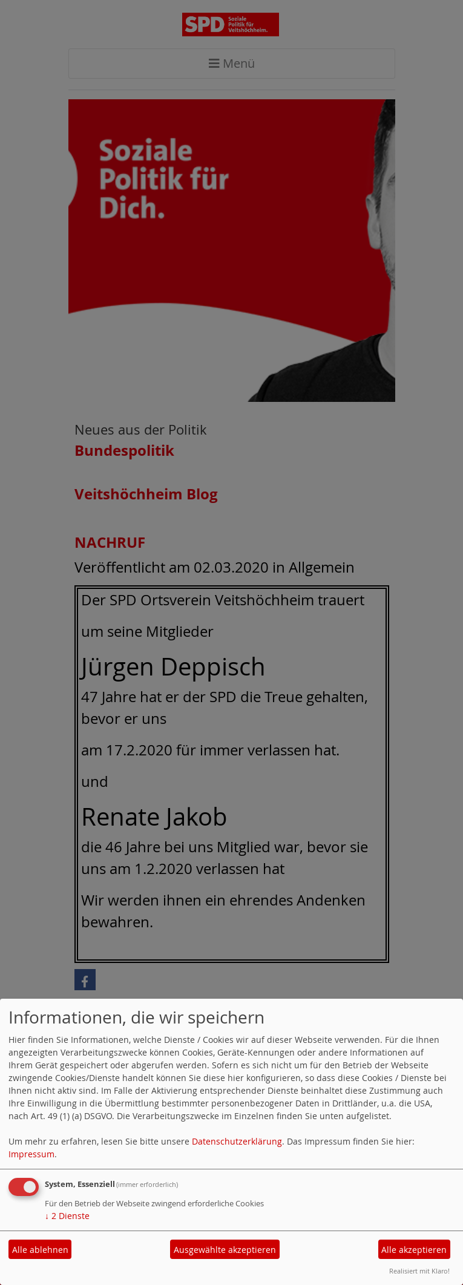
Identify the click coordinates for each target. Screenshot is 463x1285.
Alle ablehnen (40, 1249)
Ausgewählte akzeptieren (225, 1249)
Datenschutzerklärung (237, 1141)
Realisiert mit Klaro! (419, 1270)
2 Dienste (67, 1215)
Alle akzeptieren (414, 1249)
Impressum (31, 1154)
